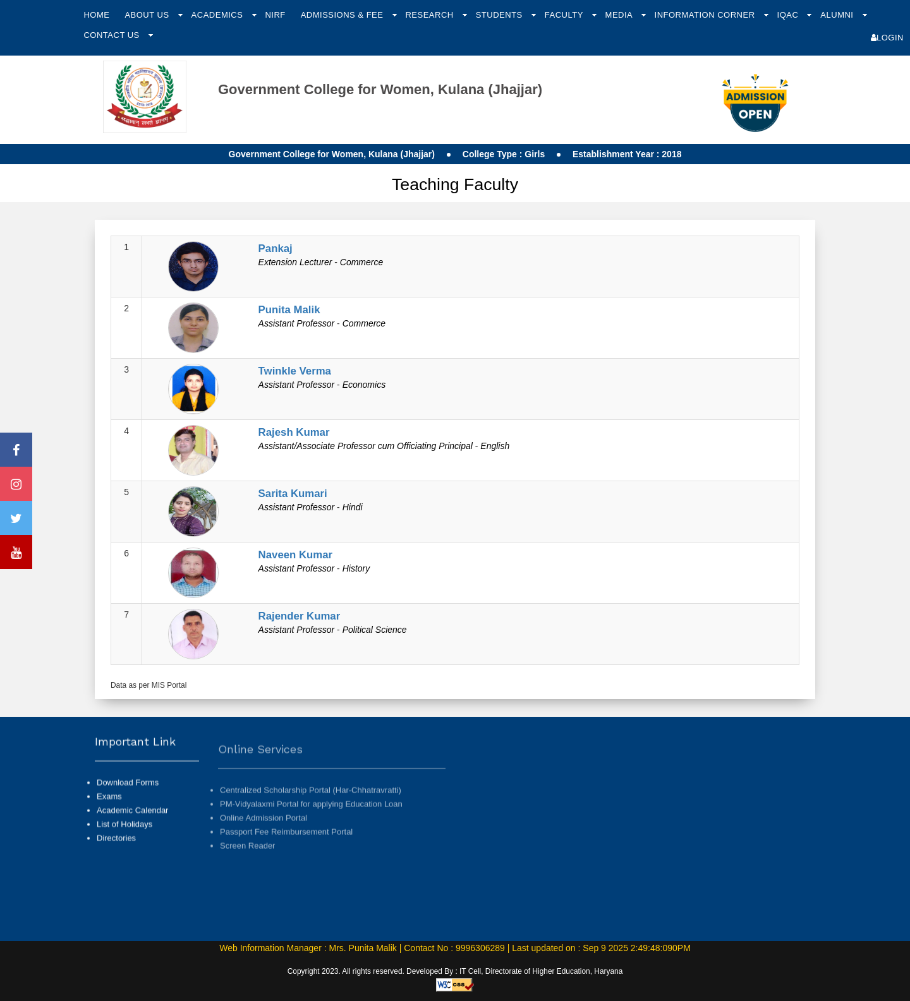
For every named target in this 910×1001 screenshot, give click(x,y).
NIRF (275, 15)
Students (500, 15)
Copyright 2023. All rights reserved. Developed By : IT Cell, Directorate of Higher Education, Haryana (455, 971)
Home (96, 15)
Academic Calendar (132, 823)
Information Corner (706, 15)
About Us (147, 15)
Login (887, 37)
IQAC (789, 15)
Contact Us (112, 35)
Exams (109, 809)
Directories (116, 851)
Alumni (838, 15)
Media (620, 15)
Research (430, 15)
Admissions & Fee (343, 15)
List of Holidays (124, 837)
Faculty (565, 15)
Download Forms (128, 795)
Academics (218, 15)
